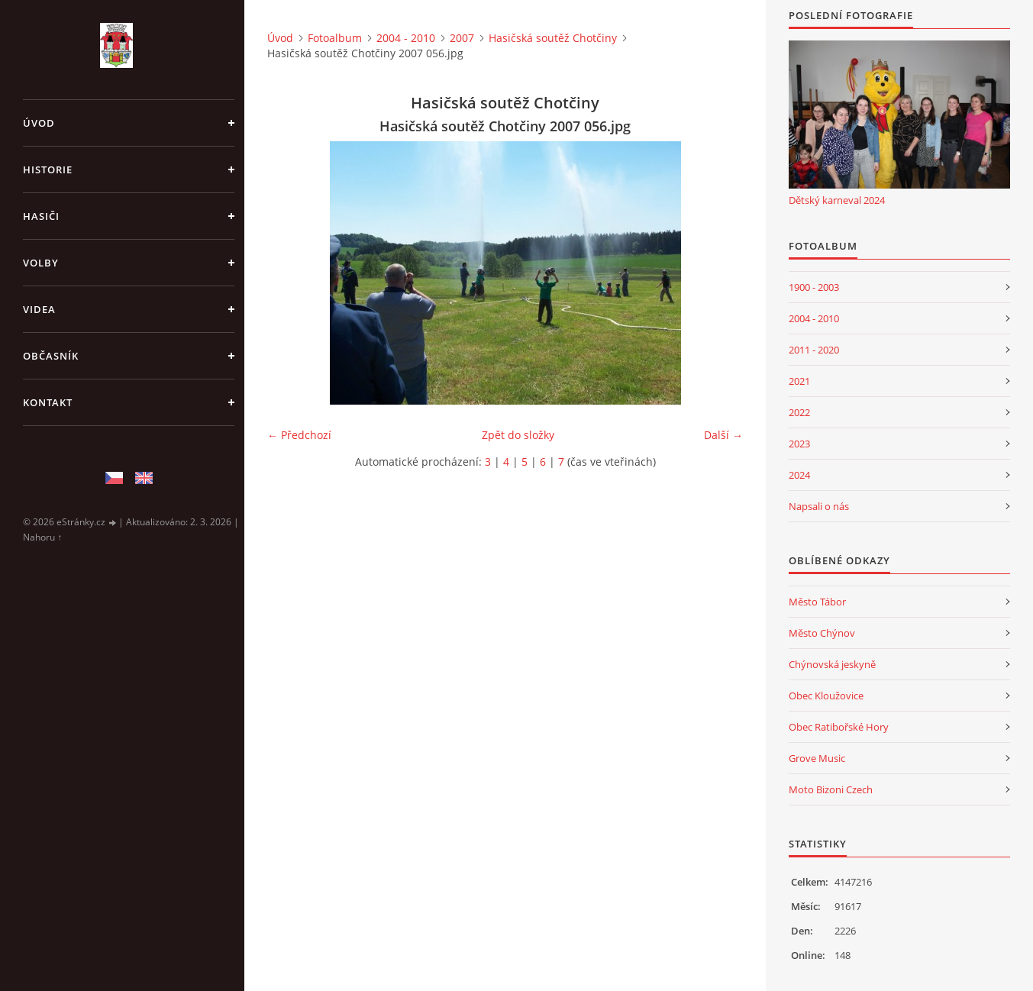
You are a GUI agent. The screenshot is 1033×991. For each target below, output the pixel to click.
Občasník (51, 356)
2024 (799, 475)
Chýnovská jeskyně (832, 664)
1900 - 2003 (814, 287)
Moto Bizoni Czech (831, 789)
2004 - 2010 (405, 38)
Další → (723, 435)
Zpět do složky (518, 435)
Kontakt (48, 402)
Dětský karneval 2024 (837, 200)
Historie (48, 169)
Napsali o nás (819, 506)
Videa (39, 309)
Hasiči (41, 216)
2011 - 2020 (814, 350)
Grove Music (817, 758)
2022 (799, 412)
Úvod (39, 123)
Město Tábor (817, 601)
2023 (799, 443)
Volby (41, 263)
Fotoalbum (335, 38)
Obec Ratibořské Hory (839, 727)
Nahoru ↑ (42, 537)
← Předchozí (299, 435)
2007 (462, 38)
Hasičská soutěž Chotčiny (553, 38)
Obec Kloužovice (826, 695)
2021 (799, 381)
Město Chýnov (822, 633)
